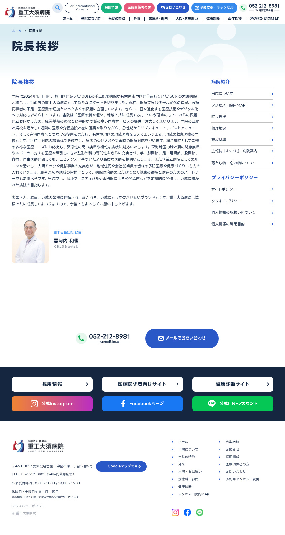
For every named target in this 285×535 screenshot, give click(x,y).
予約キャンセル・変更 (242, 479)
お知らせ (232, 449)
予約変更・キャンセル (214, 7)
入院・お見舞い (187, 19)
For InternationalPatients (82, 8)
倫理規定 (218, 128)
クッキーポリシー (226, 201)
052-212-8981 (33, 474)
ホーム (68, 19)
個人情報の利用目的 (228, 224)
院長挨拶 (218, 117)
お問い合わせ (173, 7)
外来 (137, 19)
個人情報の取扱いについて (233, 212)
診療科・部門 (158, 19)
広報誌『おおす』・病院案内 (234, 151)
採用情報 (111, 7)
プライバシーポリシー (28, 506)
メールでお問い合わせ (182, 338)
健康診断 (213, 19)
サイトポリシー (224, 189)
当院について (90, 19)
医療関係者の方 (139, 7)
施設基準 (218, 140)
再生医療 (235, 19)
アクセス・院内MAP (264, 19)
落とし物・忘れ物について (233, 163)
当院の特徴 (116, 19)
